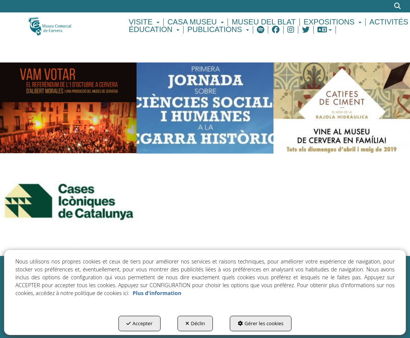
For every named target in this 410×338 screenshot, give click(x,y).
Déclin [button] (195, 323)
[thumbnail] (68, 107)
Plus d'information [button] (156, 293)
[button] (68, 26)
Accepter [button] (139, 323)
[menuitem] (145, 22)
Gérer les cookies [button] (261, 323)
